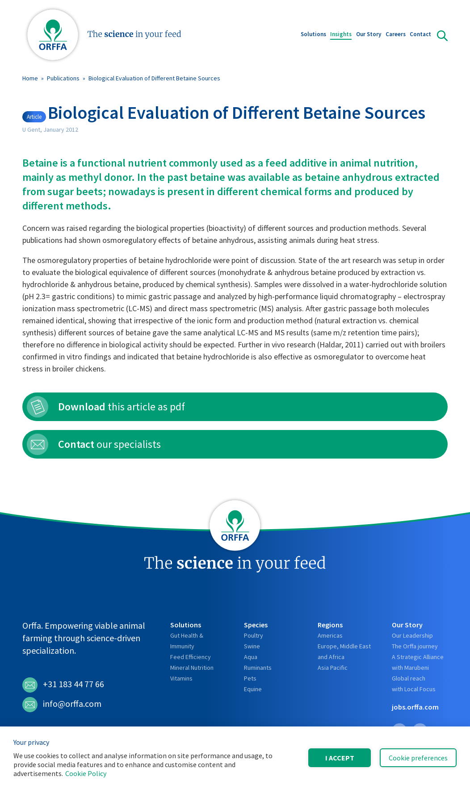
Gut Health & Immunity (186, 640)
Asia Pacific (333, 668)
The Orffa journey (415, 646)
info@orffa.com (61, 704)
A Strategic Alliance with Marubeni (418, 662)
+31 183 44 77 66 (63, 685)
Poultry (253, 635)
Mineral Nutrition (192, 668)
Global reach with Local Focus (414, 683)
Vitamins (181, 678)
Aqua (250, 657)
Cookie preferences (418, 757)
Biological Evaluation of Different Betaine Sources (154, 78)
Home (30, 78)
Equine (253, 689)
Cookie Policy (85, 773)
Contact (420, 35)
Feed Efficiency (190, 657)
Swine (252, 646)
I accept (339, 757)
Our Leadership (412, 635)
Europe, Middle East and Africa (344, 651)
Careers (396, 35)
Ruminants (258, 668)
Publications (63, 78)
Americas (330, 635)
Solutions (313, 35)
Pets (250, 678)
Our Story (368, 35)
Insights (341, 35)
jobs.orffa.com (415, 706)
